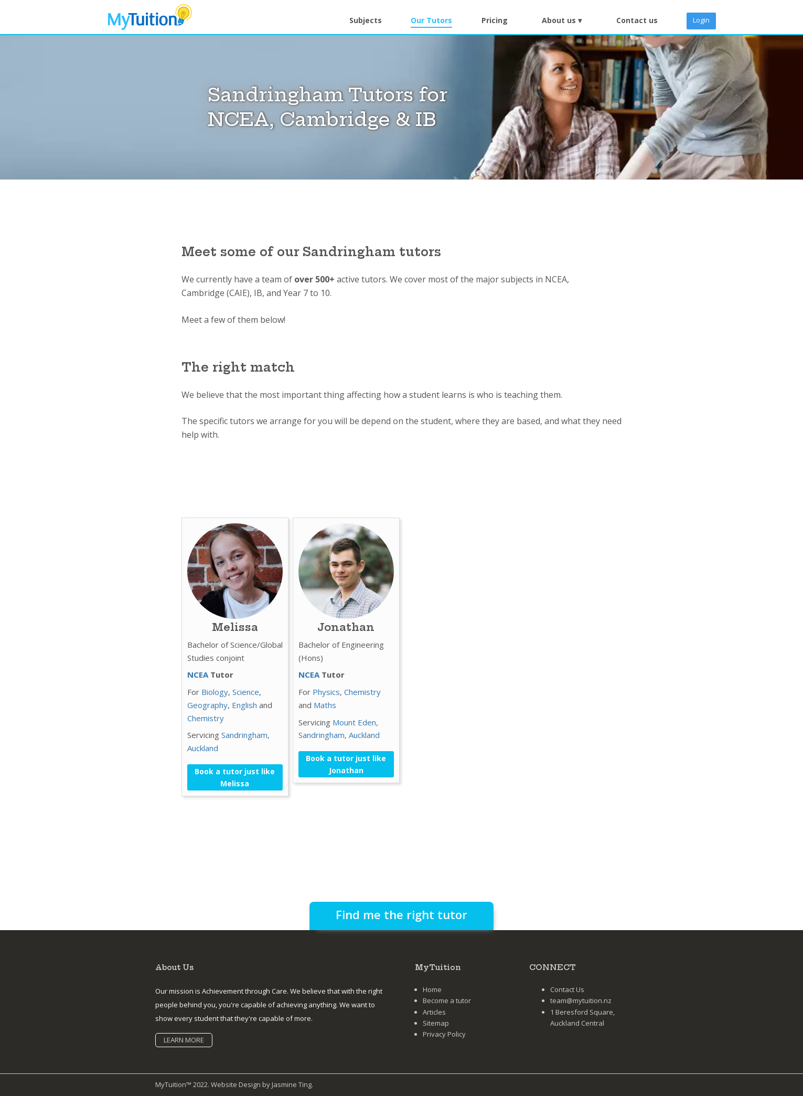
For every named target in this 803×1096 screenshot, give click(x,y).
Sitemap (436, 1023)
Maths (325, 705)
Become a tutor (447, 1000)
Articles (434, 1012)
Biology (214, 692)
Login (701, 20)
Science (245, 692)
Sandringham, (245, 735)
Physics (326, 692)
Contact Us (567, 989)
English (244, 705)
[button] (562, 20)
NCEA (197, 674)
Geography (207, 705)
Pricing (494, 20)
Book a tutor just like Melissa (235, 777)
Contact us (637, 20)
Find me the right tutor (401, 914)
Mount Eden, (355, 722)
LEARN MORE (184, 1040)
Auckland (202, 748)
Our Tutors (431, 20)
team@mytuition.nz (581, 1000)
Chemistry (205, 718)
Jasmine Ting (292, 1084)
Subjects (365, 20)
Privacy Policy (444, 1034)
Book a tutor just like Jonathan (346, 764)
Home (432, 989)
